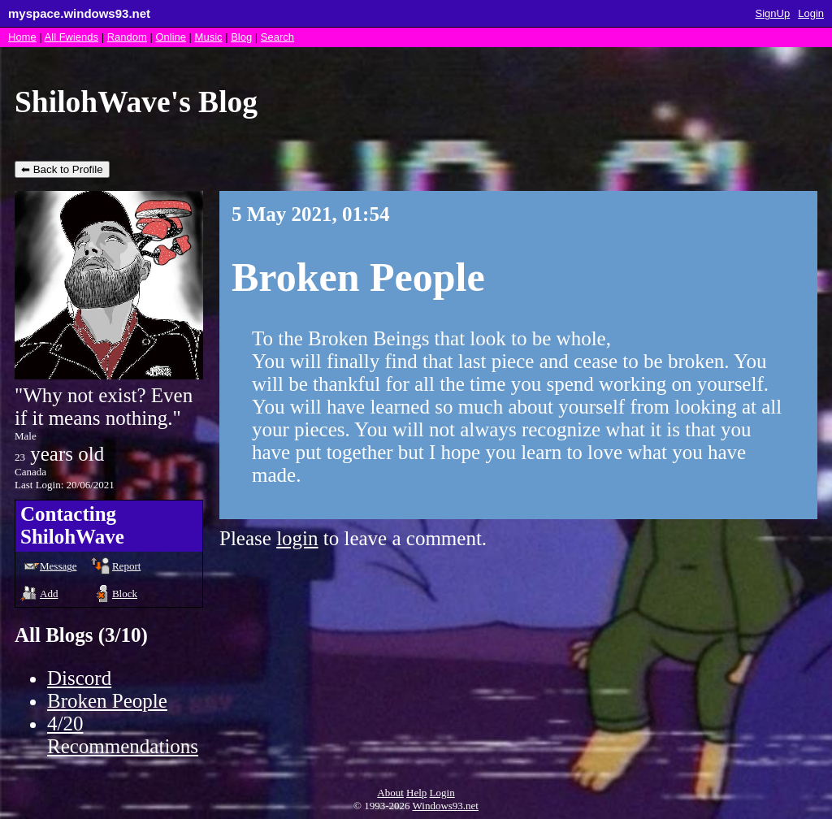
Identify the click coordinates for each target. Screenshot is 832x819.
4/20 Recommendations (122, 735)
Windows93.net (446, 806)
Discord (79, 678)
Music (209, 37)
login (297, 538)
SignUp (773, 13)
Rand (127, 37)
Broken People (107, 701)
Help (416, 792)
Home (22, 37)
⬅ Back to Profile (62, 169)
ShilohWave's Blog (136, 102)
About (390, 792)
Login (811, 13)
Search (277, 37)
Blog (241, 37)
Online (170, 37)
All (71, 37)
